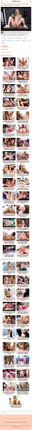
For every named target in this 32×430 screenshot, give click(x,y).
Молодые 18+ (25, 40)
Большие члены (10, 37)
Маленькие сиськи (10, 40)
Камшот (25, 37)
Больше (27, 35)
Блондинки (3, 37)
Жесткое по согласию (18, 37)
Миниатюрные (18, 40)
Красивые (3, 40)
